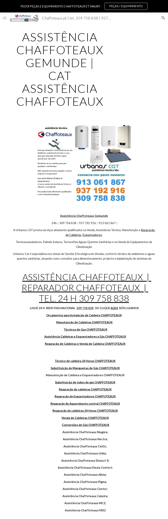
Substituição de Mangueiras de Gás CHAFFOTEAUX (85, 368)
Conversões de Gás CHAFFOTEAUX (85, 425)
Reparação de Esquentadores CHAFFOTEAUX (85, 396)
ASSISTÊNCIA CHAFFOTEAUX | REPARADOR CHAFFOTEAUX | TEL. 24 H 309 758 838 (86, 287)
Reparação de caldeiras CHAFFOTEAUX (85, 389)
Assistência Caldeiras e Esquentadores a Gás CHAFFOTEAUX (85, 336)
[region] (84, 6)
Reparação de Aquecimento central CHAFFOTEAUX (85, 403)
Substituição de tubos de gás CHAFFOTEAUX (85, 382)
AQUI (114, 308)
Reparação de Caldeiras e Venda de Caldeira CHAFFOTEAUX (85, 343)
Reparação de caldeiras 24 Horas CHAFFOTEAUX (85, 410)
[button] (4, 17)
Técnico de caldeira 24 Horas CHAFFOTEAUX (85, 361)
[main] (59, 69)
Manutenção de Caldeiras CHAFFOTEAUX (84, 322)
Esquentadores (92, 235)
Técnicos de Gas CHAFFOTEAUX (85, 329)
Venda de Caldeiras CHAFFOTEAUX (85, 418)
